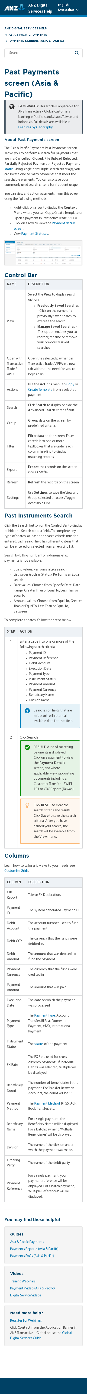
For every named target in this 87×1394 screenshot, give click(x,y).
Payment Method (47, 1103)
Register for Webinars (26, 1321)
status (8, 169)
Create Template (40, 390)
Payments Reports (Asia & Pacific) (34, 1249)
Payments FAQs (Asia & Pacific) (32, 1256)
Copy (70, 384)
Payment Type (44, 1015)
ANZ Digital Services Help (25, 28)
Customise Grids (16, 871)
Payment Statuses (34, 234)
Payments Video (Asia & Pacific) (32, 1288)
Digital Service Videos (25, 1295)
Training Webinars (22, 1281)
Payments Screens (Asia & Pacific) (36, 40)
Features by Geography (35, 127)
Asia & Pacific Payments (28, 34)
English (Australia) (66, 7)
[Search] (43, 53)
